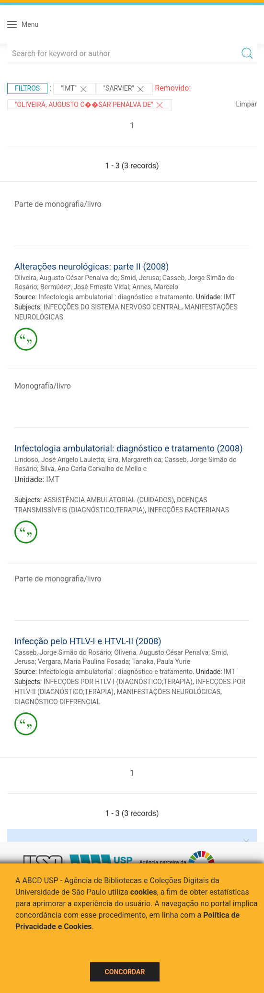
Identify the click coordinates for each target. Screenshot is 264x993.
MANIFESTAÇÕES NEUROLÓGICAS (168, 692)
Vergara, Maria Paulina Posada (83, 661)
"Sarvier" (124, 89)
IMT (229, 297)
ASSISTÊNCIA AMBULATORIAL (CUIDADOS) (109, 500)
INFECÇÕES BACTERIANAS (188, 510)
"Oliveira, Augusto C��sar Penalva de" (89, 105)
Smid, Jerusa (140, 278)
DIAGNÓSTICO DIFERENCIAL (57, 702)
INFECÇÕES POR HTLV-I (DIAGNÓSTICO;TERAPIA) (118, 682)
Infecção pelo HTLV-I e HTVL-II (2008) (87, 641)
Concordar (125, 972)
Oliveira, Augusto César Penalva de (65, 278)
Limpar (246, 104)
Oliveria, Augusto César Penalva (161, 652)
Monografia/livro (42, 385)
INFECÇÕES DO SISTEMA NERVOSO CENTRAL (113, 307)
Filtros (27, 88)
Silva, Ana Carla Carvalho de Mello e (93, 469)
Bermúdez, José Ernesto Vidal (84, 287)
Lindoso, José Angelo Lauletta (59, 459)
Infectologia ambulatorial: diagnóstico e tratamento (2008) (128, 448)
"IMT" (74, 89)
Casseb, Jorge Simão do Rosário (62, 652)
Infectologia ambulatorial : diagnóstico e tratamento (115, 297)
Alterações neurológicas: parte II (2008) (91, 266)
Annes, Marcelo (155, 287)
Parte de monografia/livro (58, 204)
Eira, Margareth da (134, 459)
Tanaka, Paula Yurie (161, 661)
